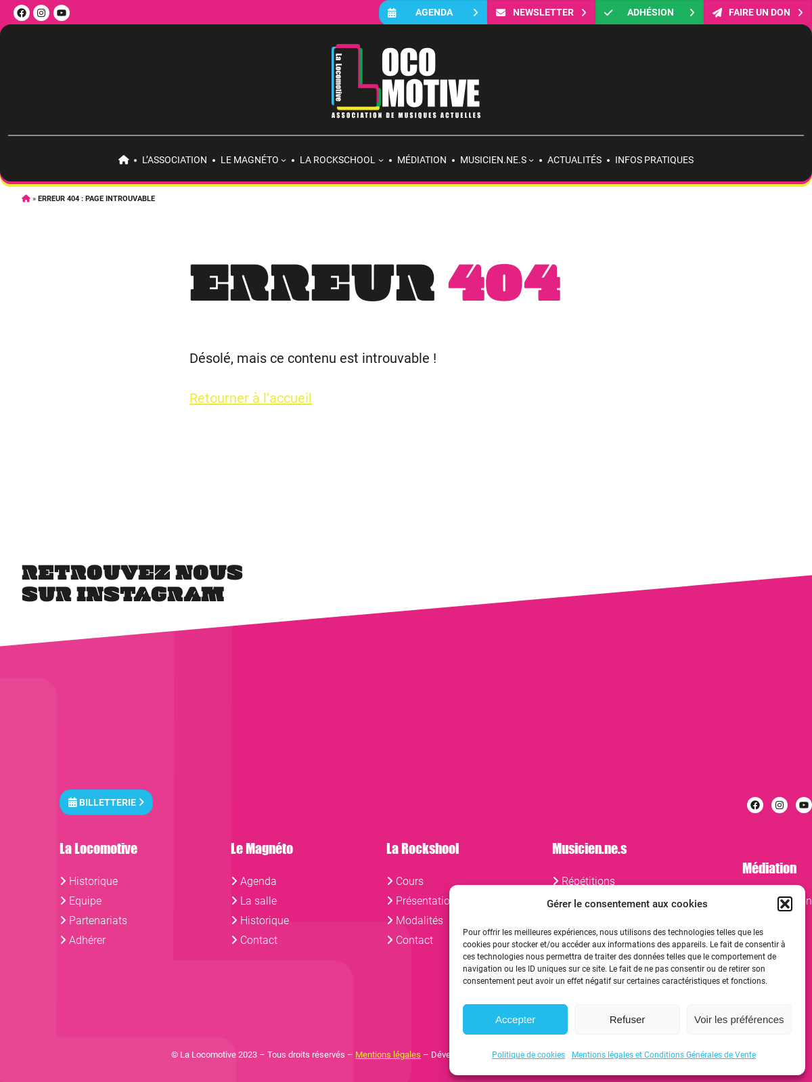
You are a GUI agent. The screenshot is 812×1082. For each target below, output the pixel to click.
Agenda (433, 12)
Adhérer (87, 940)
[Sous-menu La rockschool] (381, 160)
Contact (258, 940)
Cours (410, 881)
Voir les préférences (739, 1019)
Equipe (85, 900)
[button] (785, 904)
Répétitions (588, 881)
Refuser (628, 1019)
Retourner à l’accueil (250, 398)
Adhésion (649, 12)
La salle (258, 900)
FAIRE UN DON (758, 12)
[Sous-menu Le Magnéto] (283, 160)
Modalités (419, 920)
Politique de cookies (528, 1055)
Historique (93, 881)
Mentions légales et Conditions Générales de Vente (664, 1055)
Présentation (426, 900)
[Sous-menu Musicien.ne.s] (531, 160)
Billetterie (106, 802)
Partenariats (98, 920)
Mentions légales (388, 1054)
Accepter (515, 1019)
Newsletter (541, 12)
